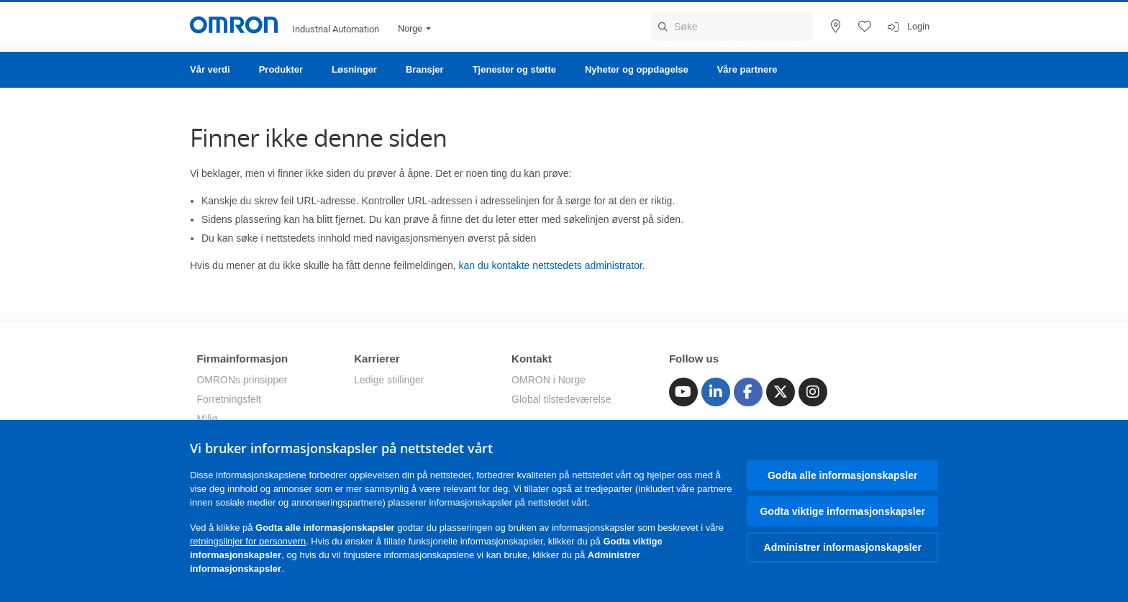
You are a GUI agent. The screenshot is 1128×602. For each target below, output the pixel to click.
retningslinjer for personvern (248, 541)
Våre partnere (747, 69)
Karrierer (376, 358)
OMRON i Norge (548, 380)
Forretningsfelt (228, 399)
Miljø (207, 418)
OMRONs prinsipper (241, 380)
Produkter (281, 69)
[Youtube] (683, 392)
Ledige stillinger (389, 380)
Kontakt (531, 358)
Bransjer (425, 69)
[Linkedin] (715, 392)
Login (918, 26)
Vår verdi (210, 69)
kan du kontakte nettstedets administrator (550, 265)
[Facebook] (748, 392)
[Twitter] (780, 392)
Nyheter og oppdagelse (636, 69)
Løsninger (354, 69)
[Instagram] (813, 392)
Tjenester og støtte (514, 69)
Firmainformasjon (242, 358)
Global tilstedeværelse (561, 399)
